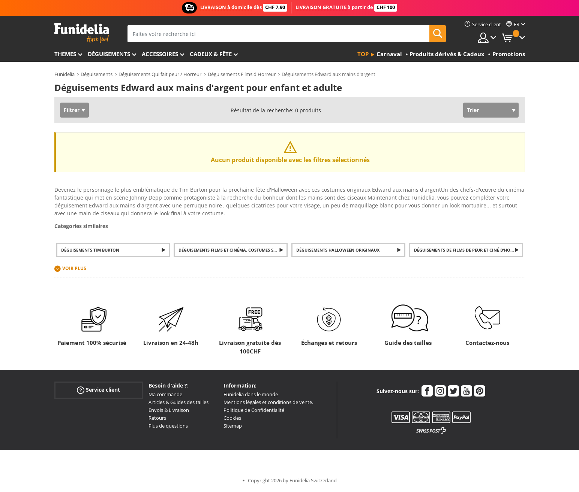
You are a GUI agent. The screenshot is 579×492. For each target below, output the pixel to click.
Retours (157, 417)
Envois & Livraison (168, 410)
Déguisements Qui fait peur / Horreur (159, 74)
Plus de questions (168, 425)
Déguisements (109, 54)
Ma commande (165, 394)
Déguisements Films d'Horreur (242, 74)
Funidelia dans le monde (251, 394)
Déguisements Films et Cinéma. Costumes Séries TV (233, 250)
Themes (65, 54)
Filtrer (72, 109)
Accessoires (160, 54)
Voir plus (74, 268)
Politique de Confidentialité (254, 410)
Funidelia (64, 74)
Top (363, 54)
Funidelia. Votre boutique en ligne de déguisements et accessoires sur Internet (81, 33)
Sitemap (233, 425)
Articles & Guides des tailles (178, 402)
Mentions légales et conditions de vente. (268, 402)
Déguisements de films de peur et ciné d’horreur (468, 250)
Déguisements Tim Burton (90, 250)
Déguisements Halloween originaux (338, 250)
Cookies (232, 417)
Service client (98, 390)
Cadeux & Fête (211, 54)
